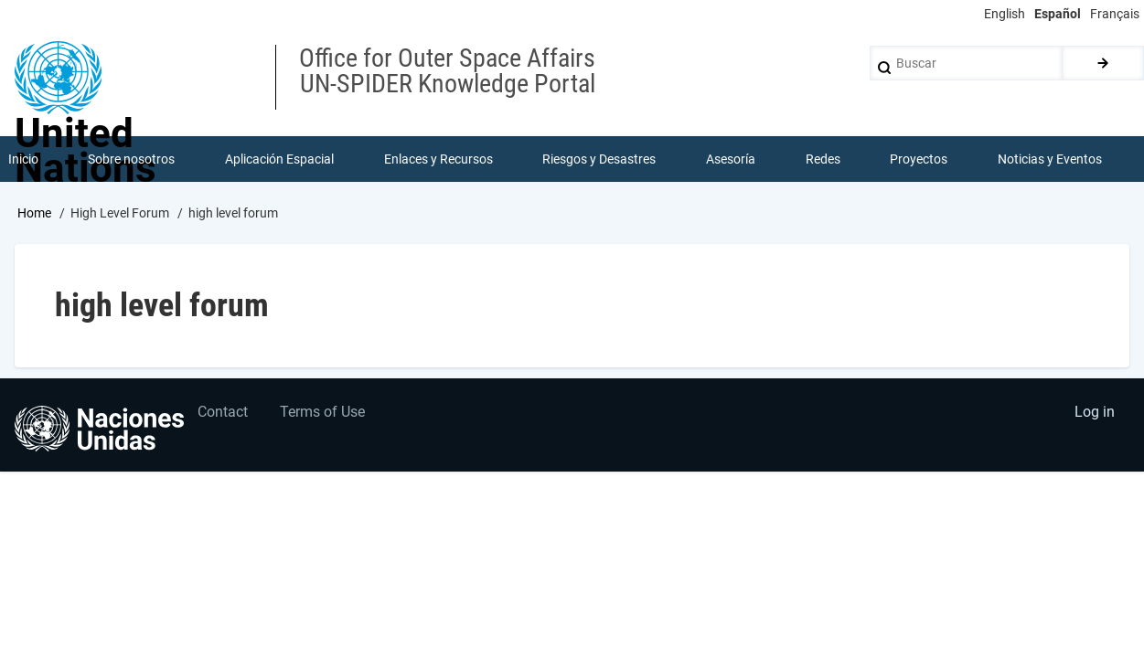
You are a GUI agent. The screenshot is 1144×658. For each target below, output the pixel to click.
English (1004, 13)
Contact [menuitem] (223, 413)
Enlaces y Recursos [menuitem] (438, 159)
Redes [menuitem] (823, 159)
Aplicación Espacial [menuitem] (279, 159)
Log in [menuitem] (1095, 413)
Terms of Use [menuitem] (323, 413)
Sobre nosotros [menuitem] (132, 159)
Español (1057, 13)
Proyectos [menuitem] (919, 159)
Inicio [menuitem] (23, 159)
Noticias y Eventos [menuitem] (1050, 159)
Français (1114, 13)
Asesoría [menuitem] (730, 159)
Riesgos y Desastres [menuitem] (600, 159)
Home (34, 213)
